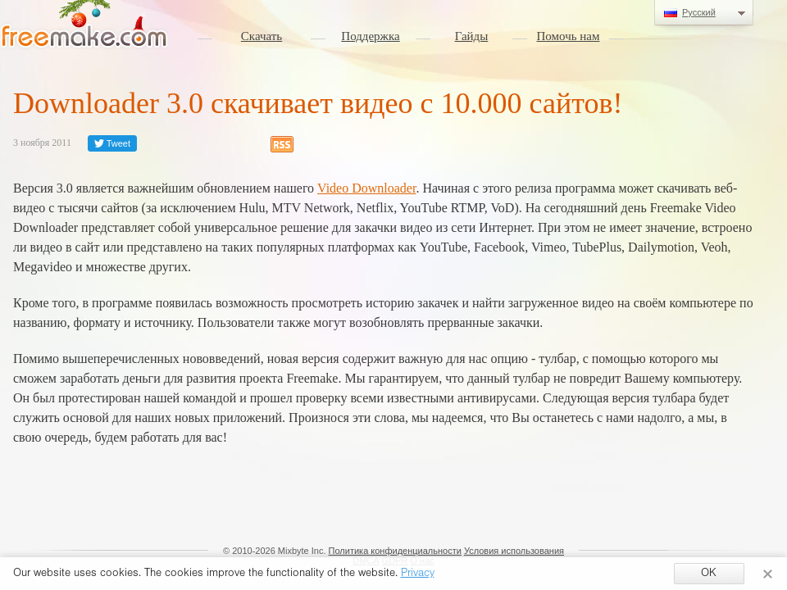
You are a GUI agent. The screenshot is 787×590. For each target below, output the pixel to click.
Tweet (112, 143)
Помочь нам (568, 36)
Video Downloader (366, 188)
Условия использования (514, 551)
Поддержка (370, 36)
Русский (703, 13)
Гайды (472, 36)
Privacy (417, 574)
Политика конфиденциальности (395, 551)
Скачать (261, 36)
